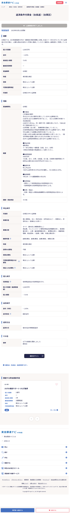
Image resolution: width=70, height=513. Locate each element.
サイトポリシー (6, 479)
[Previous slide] (31, 419)
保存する (53, 510)
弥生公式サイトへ (42, 483)
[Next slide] (37, 419)
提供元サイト (34, 356)
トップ (3, 7)
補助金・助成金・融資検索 (15, 7)
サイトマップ (46, 479)
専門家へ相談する (17, 510)
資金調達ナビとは (10, 436)
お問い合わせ (33, 483)
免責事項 (26, 479)
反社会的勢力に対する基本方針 (58, 479)
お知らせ (7, 441)
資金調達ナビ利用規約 (35, 479)
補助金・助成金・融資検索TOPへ (16, 365)
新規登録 (59, 2)
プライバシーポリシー (17, 479)
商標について (25, 483)
